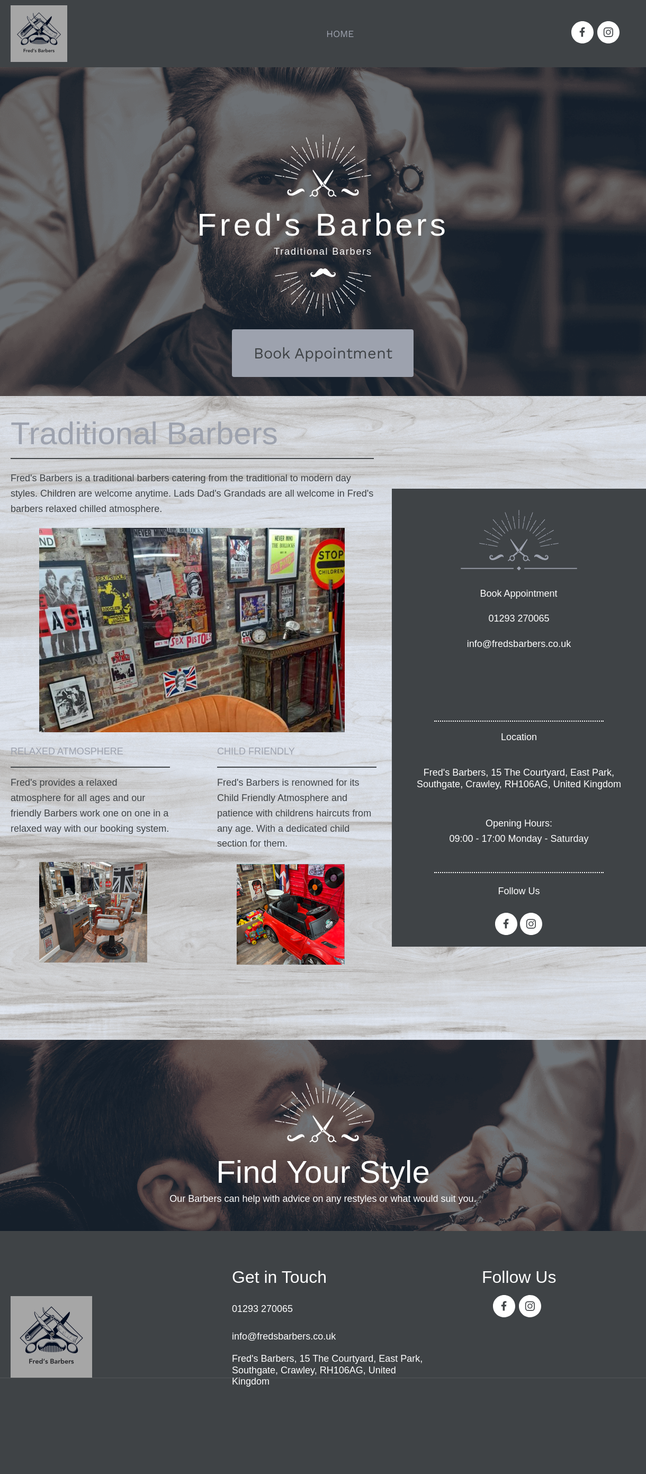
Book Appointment (518, 593)
